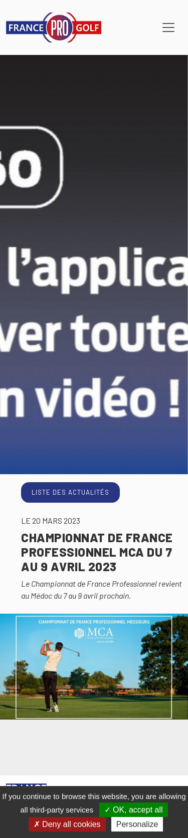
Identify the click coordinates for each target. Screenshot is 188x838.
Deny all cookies (67, 824)
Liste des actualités (70, 492)
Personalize (137, 824)
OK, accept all (133, 810)
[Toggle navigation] (168, 27)
